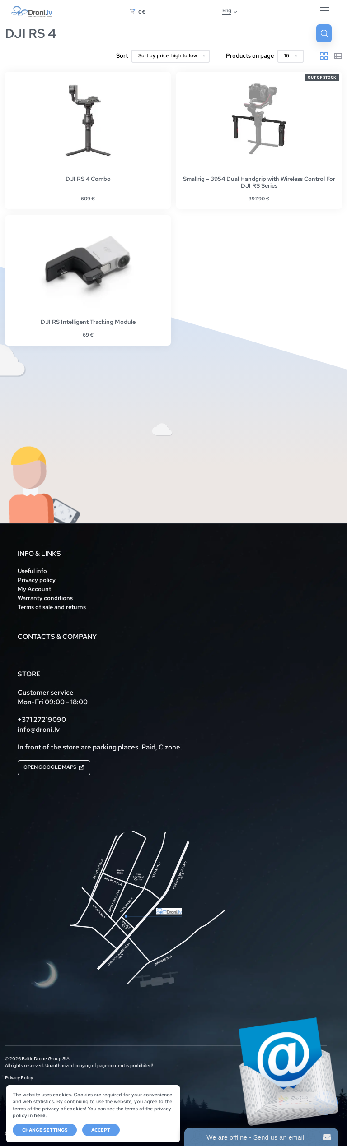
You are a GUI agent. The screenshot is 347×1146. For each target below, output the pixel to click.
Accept (100, 1130)
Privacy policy (37, 580)
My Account (34, 589)
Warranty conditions (45, 598)
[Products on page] (290, 56)
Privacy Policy (19, 1078)
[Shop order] (171, 56)
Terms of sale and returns (52, 607)
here (40, 1115)
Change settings (45, 1130)
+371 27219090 (42, 719)
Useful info (32, 571)
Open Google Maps (53, 767)
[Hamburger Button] (325, 11)
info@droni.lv (39, 729)
